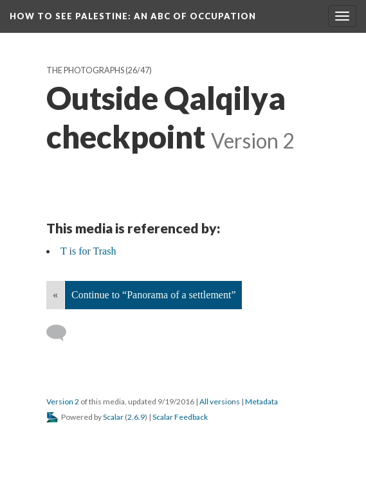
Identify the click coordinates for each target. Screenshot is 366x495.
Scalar (113, 417)
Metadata (261, 401)
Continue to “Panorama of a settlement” (153, 294)
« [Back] (55, 294)
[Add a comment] (62, 333)
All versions (219, 401)
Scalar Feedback (180, 417)
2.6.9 (136, 417)
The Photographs (85, 70)
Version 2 (62, 401)
